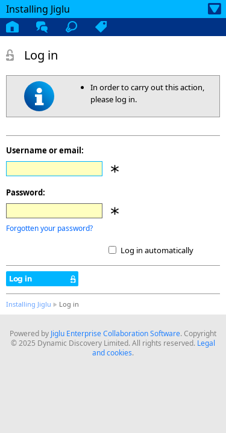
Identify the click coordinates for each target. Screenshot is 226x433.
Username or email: (45, 150)
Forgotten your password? (49, 228)
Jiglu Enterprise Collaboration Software (115, 333)
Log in (20, 278)
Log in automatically (157, 250)
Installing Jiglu (28, 304)
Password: (25, 192)
